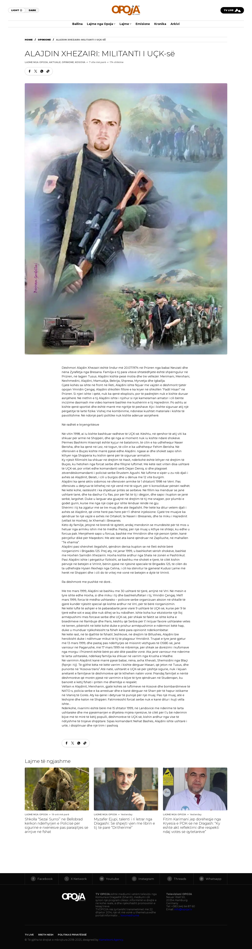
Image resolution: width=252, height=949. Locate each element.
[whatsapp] (210, 878)
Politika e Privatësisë (72, 934)
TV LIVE (29, 934)
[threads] (176, 878)
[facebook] (42, 878)
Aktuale (55, 62)
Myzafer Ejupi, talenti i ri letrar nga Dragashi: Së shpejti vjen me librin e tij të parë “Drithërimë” (124, 823)
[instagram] (143, 878)
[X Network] (75, 878)
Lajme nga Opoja (36, 62)
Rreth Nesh (45, 934)
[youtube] (109, 878)
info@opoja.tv (183, 909)
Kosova (80, 62)
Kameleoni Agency (111, 939)
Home (29, 39)
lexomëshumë (130, 915)
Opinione (44, 39)
